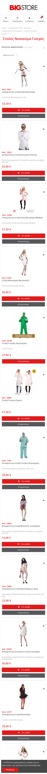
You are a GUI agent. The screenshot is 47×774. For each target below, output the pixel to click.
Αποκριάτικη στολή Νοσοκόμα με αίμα (20, 589)
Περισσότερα (23, 116)
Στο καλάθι (23, 110)
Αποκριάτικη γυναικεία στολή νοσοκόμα (21, 651)
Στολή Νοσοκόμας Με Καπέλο (15, 280)
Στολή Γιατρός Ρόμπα (12, 400)
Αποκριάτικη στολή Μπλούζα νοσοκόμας (21, 526)
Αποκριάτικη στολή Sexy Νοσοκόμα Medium (22, 217)
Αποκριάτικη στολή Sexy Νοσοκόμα (18, 92)
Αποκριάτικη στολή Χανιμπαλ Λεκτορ (19, 154)
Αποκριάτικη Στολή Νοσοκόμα (16, 714)
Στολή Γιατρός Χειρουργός (14, 343)
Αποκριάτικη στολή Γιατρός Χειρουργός (20, 463)
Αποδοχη (10, 769)
